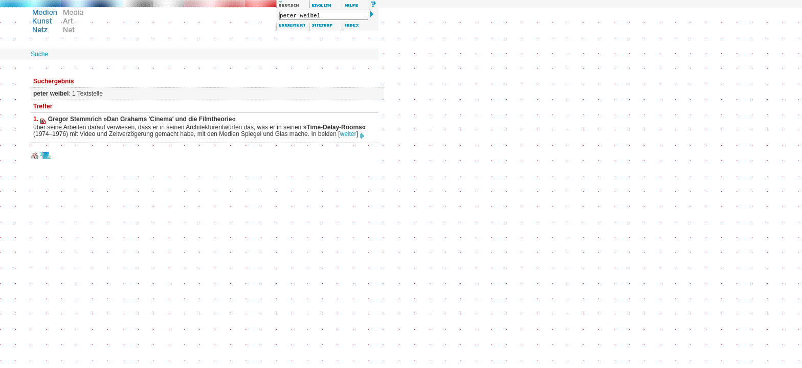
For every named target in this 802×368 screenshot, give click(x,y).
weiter (348, 133)
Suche (39, 54)
